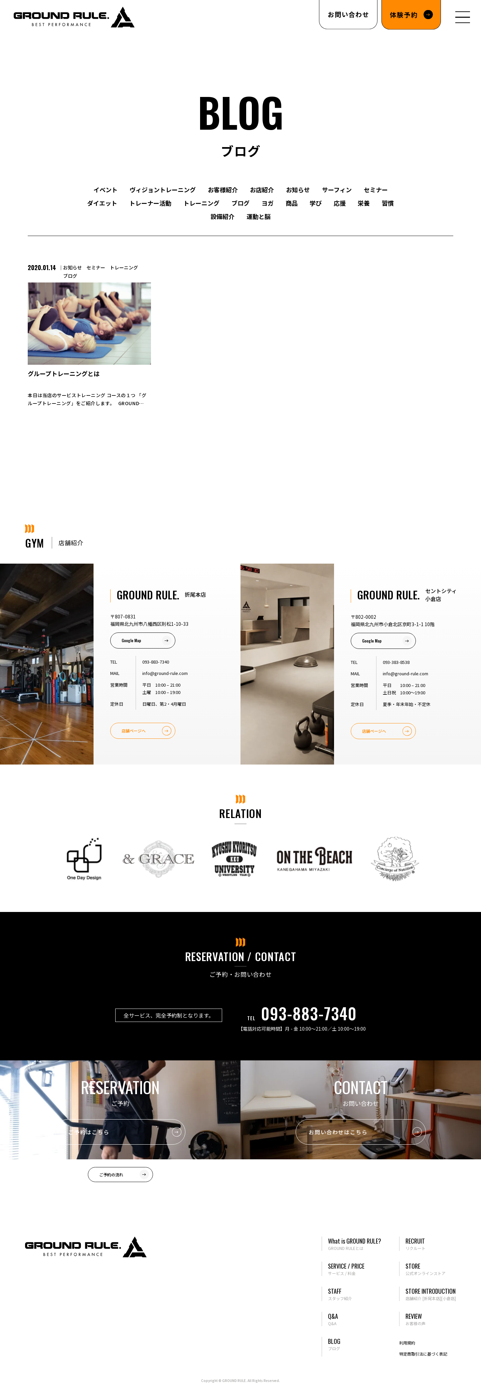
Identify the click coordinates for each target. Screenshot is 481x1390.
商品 (292, 203)
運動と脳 (259, 216)
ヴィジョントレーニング (163, 189)
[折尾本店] (432, 1298)
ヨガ (268, 203)
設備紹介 (222, 216)
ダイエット (102, 203)
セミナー (376, 189)
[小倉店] (448, 1298)
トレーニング (201, 203)
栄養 (364, 203)
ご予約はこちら (88, 1132)
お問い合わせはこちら (338, 1132)
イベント (106, 189)
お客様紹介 (223, 189)
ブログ (240, 203)
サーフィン (337, 189)
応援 (340, 203)
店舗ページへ (134, 730)
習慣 (388, 203)
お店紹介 (262, 189)
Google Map (131, 640)
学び (316, 203)
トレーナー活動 (150, 203)
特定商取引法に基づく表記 (423, 1354)
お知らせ (298, 189)
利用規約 (407, 1343)
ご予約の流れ (111, 1174)
